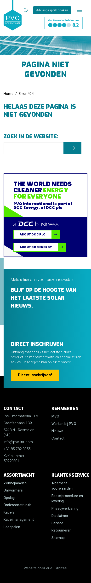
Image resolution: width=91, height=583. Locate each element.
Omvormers (13, 490)
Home (8, 93)
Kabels (9, 512)
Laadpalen (12, 527)
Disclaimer (59, 516)
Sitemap (58, 538)
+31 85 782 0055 (17, 449)
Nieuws (57, 431)
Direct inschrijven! (35, 375)
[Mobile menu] (79, 10)
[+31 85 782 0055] (25, 10)
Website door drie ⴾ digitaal (46, 568)
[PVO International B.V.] (13, 19)
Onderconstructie (18, 505)
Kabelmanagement (19, 519)
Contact (57, 438)
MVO (55, 416)
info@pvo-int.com (18, 442)
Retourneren (61, 530)
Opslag (9, 498)
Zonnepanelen (15, 483)
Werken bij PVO (63, 424)
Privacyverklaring (64, 508)
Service (57, 523)
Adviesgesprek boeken (52, 10)
